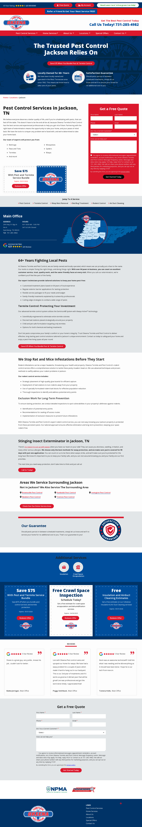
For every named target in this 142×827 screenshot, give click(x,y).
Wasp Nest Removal (60, 203)
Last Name (119, 114)
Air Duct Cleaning (117, 203)
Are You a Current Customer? (101, 131)
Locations (84, 33)
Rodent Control (99, 203)
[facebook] (120, 802)
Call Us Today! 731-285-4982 (114, 24)
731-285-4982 (12, 233)
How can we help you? (99, 139)
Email (116, 123)
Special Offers (102, 33)
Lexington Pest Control (100, 492)
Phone (93, 123)
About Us (67, 33)
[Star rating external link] (28, 6)
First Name (95, 114)
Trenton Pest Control (65, 496)
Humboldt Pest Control (66, 492)
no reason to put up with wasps (37, 447)
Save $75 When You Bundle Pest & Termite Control (71, 63)
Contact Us (119, 33)
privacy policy (125, 172)
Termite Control (41, 203)
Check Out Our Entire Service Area (37, 505)
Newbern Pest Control (31, 496)
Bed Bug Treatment (80, 203)
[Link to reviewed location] (24, 653)
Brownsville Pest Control (32, 492)
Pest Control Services (26, 33)
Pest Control (25, 203)
